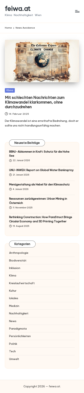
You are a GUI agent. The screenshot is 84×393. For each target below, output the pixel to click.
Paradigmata (18, 328)
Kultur (12, 290)
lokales (13, 298)
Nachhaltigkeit (18, 313)
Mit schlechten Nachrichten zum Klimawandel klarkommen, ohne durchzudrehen (34, 102)
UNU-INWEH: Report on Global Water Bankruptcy (41, 170)
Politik (13, 344)
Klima (9, 90)
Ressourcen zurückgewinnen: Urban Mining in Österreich (38, 201)
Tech (12, 351)
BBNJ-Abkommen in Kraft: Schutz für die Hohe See (39, 153)
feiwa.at (18, 8)
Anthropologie (18, 253)
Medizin (14, 306)
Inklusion (14, 268)
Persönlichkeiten (20, 336)
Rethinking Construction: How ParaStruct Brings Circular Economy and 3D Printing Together (40, 219)
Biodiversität (17, 260)
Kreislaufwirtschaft (22, 283)
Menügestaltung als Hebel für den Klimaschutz (39, 184)
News (12, 321)
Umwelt (14, 359)
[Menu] (77, 11)
